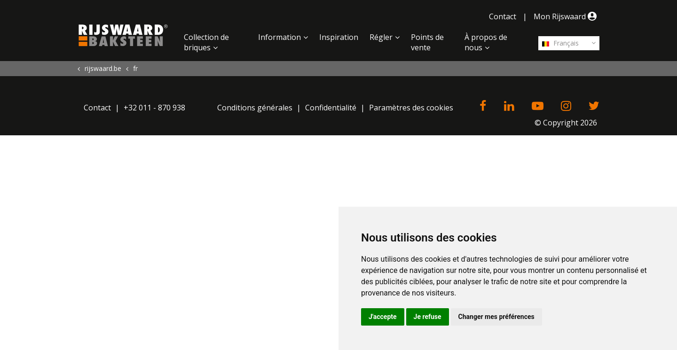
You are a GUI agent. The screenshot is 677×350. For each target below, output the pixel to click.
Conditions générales (254, 107)
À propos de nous (485, 42)
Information (279, 37)
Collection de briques (206, 42)
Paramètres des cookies (411, 107)
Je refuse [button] (427, 316)
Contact (502, 16)
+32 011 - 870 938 (154, 107)
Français (560, 43)
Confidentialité (330, 107)
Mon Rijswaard (566, 16)
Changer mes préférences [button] (496, 316)
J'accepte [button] (383, 316)
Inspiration (338, 37)
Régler (381, 37)
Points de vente (427, 42)
